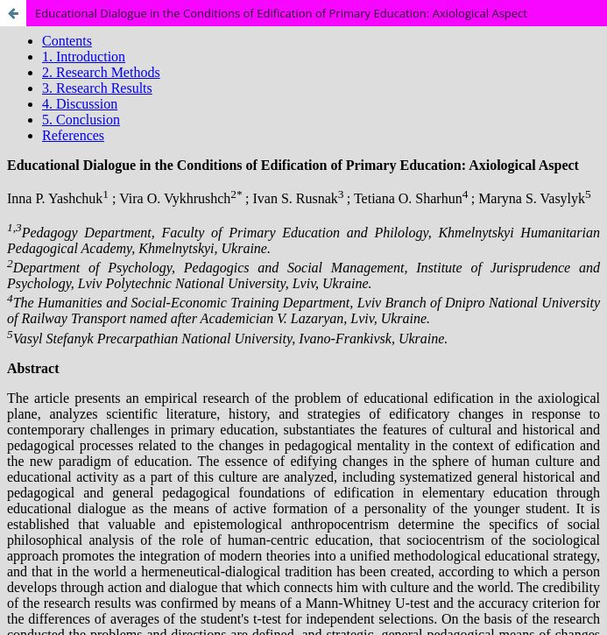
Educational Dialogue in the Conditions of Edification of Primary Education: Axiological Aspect (281, 13)
